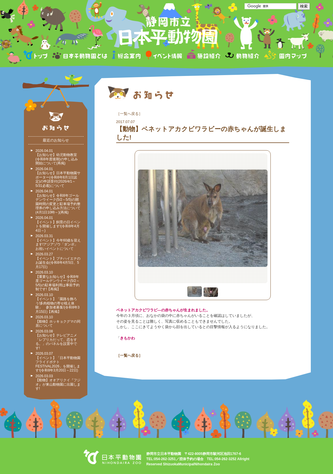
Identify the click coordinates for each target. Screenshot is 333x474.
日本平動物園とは (80, 55)
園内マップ (284, 55)
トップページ (36, 55)
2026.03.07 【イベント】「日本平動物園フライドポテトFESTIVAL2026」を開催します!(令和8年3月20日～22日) (57, 362)
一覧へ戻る (129, 113)
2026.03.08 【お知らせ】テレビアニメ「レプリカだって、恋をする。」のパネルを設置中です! (56, 339)
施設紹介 (204, 55)
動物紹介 (242, 55)
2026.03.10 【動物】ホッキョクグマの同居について (57, 321)
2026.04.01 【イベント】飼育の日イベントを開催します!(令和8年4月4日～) (57, 224)
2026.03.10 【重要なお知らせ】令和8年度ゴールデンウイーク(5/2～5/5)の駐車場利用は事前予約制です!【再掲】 (57, 280)
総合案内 (126, 55)
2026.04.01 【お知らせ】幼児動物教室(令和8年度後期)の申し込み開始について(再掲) (56, 157)
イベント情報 (164, 55)
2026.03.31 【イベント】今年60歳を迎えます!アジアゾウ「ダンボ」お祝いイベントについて (58, 242)
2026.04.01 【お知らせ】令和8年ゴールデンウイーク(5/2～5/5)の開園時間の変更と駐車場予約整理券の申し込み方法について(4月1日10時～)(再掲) (57, 201)
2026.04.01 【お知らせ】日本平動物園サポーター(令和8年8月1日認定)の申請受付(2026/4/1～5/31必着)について (57, 177)
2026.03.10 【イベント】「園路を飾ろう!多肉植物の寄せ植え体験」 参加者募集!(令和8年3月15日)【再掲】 (57, 303)
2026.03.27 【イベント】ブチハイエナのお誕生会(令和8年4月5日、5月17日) (57, 260)
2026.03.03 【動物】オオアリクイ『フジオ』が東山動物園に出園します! (57, 382)
